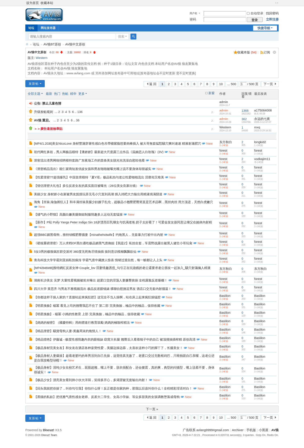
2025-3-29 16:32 (262, 130)
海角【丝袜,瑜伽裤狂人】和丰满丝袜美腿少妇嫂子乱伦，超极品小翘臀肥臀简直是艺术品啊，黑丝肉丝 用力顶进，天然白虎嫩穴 (123, 202)
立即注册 (272, 19)
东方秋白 (225, 142)
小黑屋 (263, 430)
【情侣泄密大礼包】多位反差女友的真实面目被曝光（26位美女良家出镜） (86, 185)
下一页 (268, 84)
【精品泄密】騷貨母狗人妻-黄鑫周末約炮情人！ (68, 331)
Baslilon (225, 295)
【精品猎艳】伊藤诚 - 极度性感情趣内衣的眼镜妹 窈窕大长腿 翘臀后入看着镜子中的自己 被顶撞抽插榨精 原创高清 (114, 339)
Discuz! (48, 430)
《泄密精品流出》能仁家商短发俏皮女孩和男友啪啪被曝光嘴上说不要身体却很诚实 (92, 169)
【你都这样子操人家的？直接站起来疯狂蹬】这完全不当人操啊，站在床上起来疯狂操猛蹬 (97, 297)
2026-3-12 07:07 (262, 122)
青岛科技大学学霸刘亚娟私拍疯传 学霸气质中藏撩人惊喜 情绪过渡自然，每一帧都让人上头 (98, 260)
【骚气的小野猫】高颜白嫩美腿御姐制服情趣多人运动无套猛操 (78, 214)
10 (221, 84)
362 (244, 119)
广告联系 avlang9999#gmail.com (206, 430)
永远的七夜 (262, 119)
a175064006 (263, 110)
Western (42, 58)
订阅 (267, 52)
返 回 (152, 84)
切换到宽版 (277, 3)
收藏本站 (47, 3)
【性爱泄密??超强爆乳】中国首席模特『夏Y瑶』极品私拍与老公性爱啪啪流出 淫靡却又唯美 (99, 177)
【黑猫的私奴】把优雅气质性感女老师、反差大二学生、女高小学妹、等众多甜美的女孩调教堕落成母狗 (107, 397)
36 (78, 120)
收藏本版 (246, 52)
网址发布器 (48, 28)
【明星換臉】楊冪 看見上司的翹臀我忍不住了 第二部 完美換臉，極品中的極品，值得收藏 (97, 305)
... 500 (231, 84)
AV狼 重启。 (43, 120)
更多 (81, 93)
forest (223, 150)
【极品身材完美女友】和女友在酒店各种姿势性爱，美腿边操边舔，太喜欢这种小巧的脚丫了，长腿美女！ (108, 348)
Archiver (238, 430)
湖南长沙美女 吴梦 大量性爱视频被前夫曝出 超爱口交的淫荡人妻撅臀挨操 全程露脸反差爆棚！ (100, 280)
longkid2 (260, 142)
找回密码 (272, 13)
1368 (245, 110)
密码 (193, 19)
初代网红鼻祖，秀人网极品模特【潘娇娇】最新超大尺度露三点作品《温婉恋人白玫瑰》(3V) (98, 152)
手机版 (251, 430)
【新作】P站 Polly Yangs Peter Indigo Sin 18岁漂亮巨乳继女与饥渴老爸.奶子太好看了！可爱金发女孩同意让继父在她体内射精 (123, 222)
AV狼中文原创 (75, 44)
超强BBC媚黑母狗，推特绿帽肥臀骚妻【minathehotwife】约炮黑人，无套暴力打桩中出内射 (98, 234)
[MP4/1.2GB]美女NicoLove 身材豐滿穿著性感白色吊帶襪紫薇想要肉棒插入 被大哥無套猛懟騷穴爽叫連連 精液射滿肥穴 (117, 143)
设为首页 (32, 3)
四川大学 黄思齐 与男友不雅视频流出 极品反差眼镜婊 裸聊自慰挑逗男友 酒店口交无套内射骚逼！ (102, 289)
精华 (73, 93)
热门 (57, 93)
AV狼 (27, 44)
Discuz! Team (49, 435)
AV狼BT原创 (52, 44)
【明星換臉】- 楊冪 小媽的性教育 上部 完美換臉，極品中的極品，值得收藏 (87, 314)
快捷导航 (264, 28)
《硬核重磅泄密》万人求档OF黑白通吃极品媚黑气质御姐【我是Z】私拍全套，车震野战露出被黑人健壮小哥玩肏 (113, 243)
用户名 (193, 13)
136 (80, 112)
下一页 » (152, 409)
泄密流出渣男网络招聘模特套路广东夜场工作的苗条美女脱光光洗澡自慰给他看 (89, 160)
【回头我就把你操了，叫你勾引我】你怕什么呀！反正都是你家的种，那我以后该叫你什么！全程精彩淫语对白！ (113, 388)
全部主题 (34, 93)
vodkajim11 (262, 159)
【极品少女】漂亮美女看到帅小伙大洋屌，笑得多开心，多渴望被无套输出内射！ (91, 380)
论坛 (31, 28)
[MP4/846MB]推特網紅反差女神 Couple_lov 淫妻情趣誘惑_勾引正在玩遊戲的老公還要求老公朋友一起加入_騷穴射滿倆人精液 (122, 268)
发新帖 (34, 83)
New (209, 143)
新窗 (211, 93)
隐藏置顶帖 (212, 121)
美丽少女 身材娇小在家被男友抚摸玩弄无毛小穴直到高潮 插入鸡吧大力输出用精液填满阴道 (98, 194)
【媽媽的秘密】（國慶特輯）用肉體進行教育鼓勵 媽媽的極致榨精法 (82, 322)
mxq (257, 127)
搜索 (121, 36)
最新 (49, 93)
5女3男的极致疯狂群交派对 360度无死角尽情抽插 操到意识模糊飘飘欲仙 (85, 251)
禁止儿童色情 (51, 103)
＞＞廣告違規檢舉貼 (48, 128)
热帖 (65, 93)
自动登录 (255, 13)
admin (223, 102)
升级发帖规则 (43, 112)
